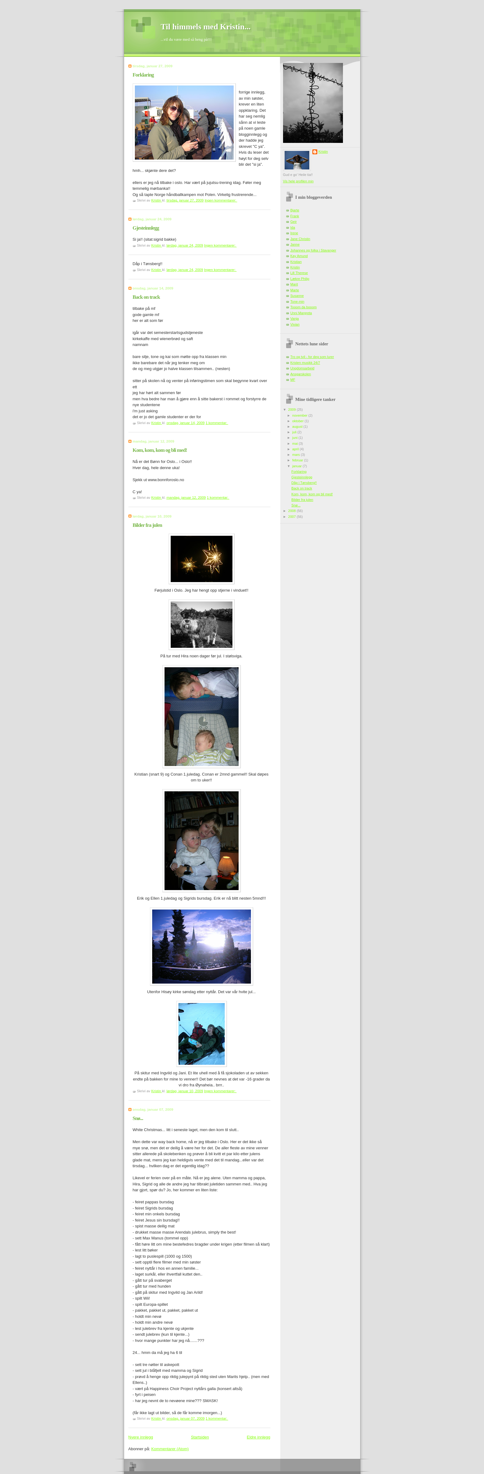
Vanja (294, 318)
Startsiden (200, 1437)
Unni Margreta (301, 313)
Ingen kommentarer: (221, 200)
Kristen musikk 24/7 (305, 362)
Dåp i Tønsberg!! (304, 483)
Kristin (323, 151)
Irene (294, 233)
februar (298, 460)
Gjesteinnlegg (146, 228)
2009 (292, 409)
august (297, 426)
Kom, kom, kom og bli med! (160, 450)
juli (295, 432)
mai (295, 443)
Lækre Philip (299, 279)
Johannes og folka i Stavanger (313, 250)
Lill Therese (299, 273)
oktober (298, 421)
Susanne (297, 296)
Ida (292, 227)
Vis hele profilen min (298, 181)
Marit (294, 284)
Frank (294, 216)
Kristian (296, 262)
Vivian (295, 324)
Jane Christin (300, 239)
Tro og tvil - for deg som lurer (312, 357)
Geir (293, 221)
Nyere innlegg (140, 1437)
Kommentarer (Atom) (170, 1449)
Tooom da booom (303, 307)
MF (292, 379)
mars (296, 454)
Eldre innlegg (258, 1437)
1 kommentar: (217, 423)
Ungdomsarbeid (302, 368)
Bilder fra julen (147, 525)
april (296, 449)
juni (295, 437)
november (300, 415)
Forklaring (143, 75)
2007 (292, 516)
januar (297, 466)
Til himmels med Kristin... (206, 26)
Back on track (146, 297)
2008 (292, 511)
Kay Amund (299, 256)
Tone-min (297, 301)
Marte (294, 290)
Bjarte (294, 210)
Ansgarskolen (300, 374)
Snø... (138, 1118)
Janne (295, 244)
